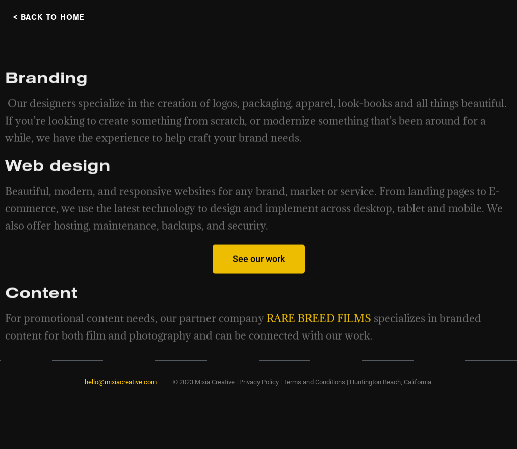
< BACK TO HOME (49, 17)
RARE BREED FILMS (319, 327)
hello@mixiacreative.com (121, 382)
